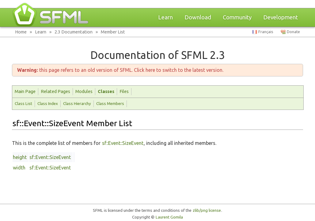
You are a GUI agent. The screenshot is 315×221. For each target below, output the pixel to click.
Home (21, 31)
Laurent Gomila (169, 217)
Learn (165, 17)
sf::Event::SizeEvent (122, 143)
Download (197, 17)
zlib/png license (207, 210)
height (20, 157)
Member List (113, 31)
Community (237, 17)
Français (265, 31)
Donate (293, 31)
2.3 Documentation (74, 31)
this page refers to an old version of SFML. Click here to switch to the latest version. (120, 70)
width (19, 167)
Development (280, 17)
